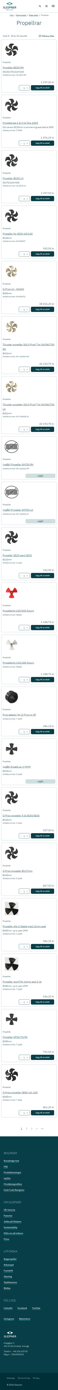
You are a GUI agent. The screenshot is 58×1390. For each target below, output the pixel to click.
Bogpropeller (21, 15)
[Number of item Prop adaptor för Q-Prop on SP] (24, 731)
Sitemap (11, 1378)
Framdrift (8, 1270)
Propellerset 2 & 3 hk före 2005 (20, 122)
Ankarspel (9, 1264)
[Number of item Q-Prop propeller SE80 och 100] (24, 1113)
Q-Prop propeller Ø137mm (17, 870)
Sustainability (10, 1227)
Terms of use (24, 1378)
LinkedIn (8, 1308)
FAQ (6, 1166)
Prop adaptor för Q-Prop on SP (19, 714)
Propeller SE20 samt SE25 (17, 555)
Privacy (36, 1378)
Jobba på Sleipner (12, 1221)
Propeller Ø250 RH (13, 67)
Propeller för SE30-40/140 (18, 233)
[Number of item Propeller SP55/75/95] (24, 1057)
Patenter (8, 1215)
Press (6, 1239)
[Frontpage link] (9, 6)
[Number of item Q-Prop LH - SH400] (24, 309)
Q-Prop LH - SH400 (13, 289)
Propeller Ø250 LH (13, 178)
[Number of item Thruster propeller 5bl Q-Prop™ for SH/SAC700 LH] (24, 429)
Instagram (9, 1318)
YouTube (36, 1308)
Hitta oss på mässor (13, 1233)
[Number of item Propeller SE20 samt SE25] (24, 575)
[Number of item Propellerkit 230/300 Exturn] (24, 627)
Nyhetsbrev (24, 1318)
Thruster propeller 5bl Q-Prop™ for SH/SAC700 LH (28, 407)
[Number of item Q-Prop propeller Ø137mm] (24, 891)
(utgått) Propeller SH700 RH (18, 464)
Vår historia (9, 1209)
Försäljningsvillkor (13, 1184)
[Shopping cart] (46, 6)
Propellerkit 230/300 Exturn (18, 610)
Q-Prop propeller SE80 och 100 (20, 1092)
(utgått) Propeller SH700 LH (18, 509)
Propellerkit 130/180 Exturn (18, 662)
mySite (7, 1178)
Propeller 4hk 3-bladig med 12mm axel (24, 926)
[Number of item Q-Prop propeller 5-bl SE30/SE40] (24, 836)
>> (42, 1128)
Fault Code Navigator (14, 1190)
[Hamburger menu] (53, 6)
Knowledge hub (11, 1160)
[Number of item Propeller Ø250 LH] (24, 198)
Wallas (7, 1288)
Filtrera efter (46, 36)
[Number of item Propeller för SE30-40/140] (24, 254)
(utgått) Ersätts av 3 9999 (17, 766)
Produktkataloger (12, 1172)
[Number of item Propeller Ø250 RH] (24, 88)
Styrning (8, 1276)
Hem (12, 15)
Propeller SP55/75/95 (15, 1037)
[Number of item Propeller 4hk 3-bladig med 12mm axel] (24, 946)
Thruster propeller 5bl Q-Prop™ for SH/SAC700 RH (28, 347)
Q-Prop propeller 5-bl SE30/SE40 (21, 815)
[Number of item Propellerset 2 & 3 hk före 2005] (24, 143)
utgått (40, 475)
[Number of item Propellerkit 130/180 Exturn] (24, 679)
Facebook (22, 1308)
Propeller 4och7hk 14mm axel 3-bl (22, 981)
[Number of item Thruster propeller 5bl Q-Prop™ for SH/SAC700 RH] (24, 369)
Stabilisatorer (10, 1282)
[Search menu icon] (39, 6)
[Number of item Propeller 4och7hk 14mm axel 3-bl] (24, 1002)
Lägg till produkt (42, 88)
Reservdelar (33, 15)
